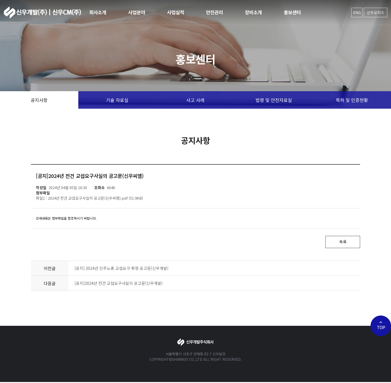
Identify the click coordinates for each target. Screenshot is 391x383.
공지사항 (39, 100)
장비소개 (253, 12)
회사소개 (97, 12)
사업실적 (175, 12)
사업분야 (136, 12)
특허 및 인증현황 (352, 100)
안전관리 (214, 12)
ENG (357, 12)
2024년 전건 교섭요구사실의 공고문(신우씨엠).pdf (88, 198)
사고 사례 (195, 100)
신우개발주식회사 (42, 12)
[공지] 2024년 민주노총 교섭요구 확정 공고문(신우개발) (121, 269)
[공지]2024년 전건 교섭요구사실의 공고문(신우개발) (119, 284)
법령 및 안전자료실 (274, 100)
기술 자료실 (117, 100)
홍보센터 (292, 12)
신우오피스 (375, 12)
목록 (341, 242)
